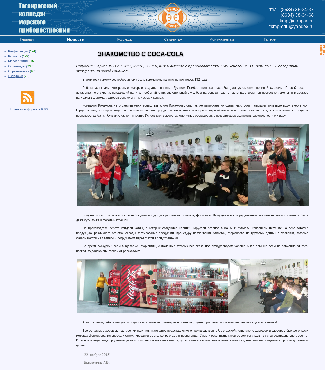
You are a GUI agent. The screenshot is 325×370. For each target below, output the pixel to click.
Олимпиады (16, 66)
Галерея (271, 39)
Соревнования (18, 71)
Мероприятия (18, 61)
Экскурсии (15, 76)
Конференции (18, 51)
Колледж (124, 39)
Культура (14, 56)
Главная (27, 39)
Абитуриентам (222, 39)
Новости (75, 39)
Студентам (173, 39)
